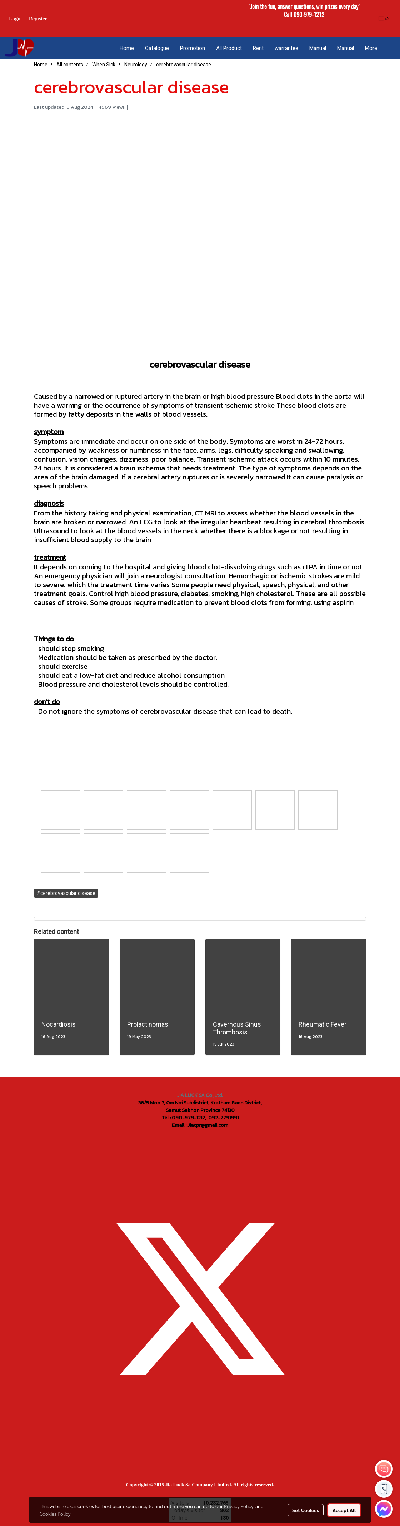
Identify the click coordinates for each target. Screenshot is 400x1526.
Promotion (192, 48)
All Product (229, 48)
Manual (317, 48)
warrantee (286, 48)
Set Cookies (305, 1510)
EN (384, 18)
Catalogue (157, 48)
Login (15, 18)
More (371, 48)
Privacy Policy (238, 1506)
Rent (258, 48)
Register (38, 18)
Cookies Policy (55, 1513)
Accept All (344, 1510)
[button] (389, 48)
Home (127, 48)
